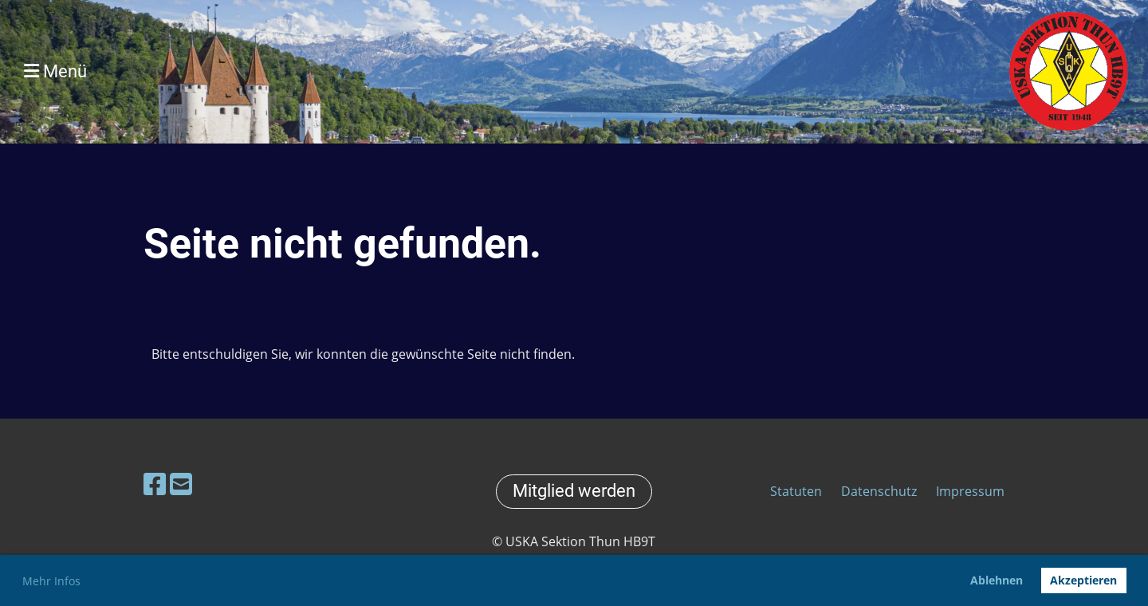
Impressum (970, 491)
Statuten (797, 491)
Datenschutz (879, 491)
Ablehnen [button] (996, 580)
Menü (55, 71)
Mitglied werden (574, 491)
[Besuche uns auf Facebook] (155, 483)
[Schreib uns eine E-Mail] (181, 483)
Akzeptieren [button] (1083, 580)
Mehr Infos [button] (51, 580)
